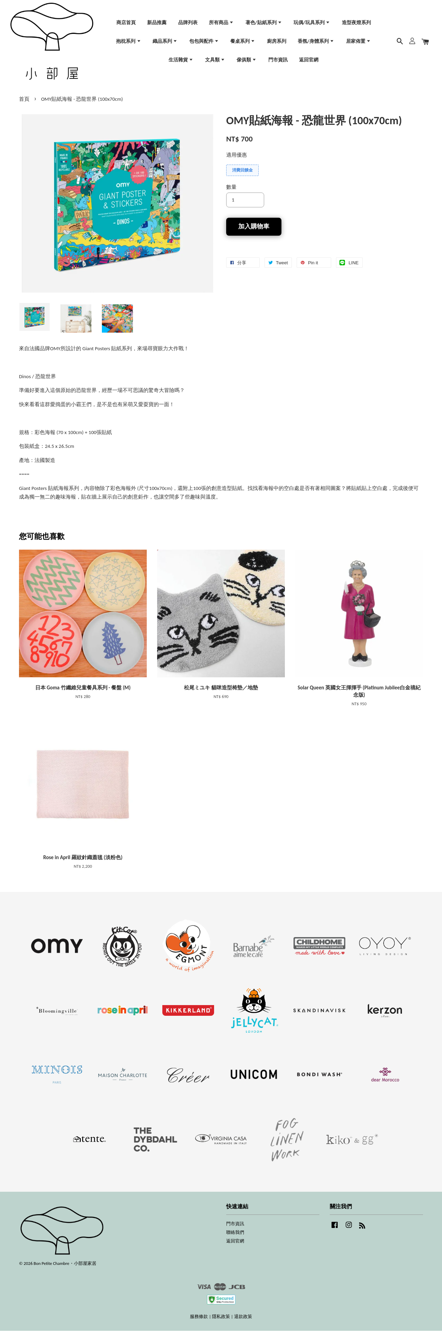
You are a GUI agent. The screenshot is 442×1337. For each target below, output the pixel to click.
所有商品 (221, 25)
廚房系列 (276, 44)
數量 (231, 193)
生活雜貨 (181, 62)
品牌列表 (188, 25)
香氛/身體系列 (316, 44)
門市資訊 (278, 62)
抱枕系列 (128, 44)
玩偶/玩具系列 (312, 25)
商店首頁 (126, 25)
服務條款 (199, 1322)
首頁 (24, 105)
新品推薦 (156, 25)
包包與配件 (204, 44)
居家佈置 (358, 44)
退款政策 (243, 1322)
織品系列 (165, 44)
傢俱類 (247, 62)
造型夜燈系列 (356, 25)
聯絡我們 (235, 1238)
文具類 (215, 62)
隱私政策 (221, 1322)
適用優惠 (236, 161)
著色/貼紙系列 (264, 25)
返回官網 (308, 62)
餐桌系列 (242, 44)
